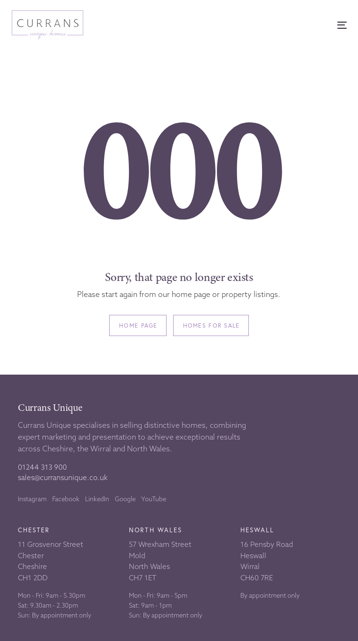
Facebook (66, 499)
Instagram (32, 499)
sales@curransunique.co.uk (63, 477)
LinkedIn (97, 499)
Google (125, 499)
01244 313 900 (42, 467)
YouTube (153, 499)
